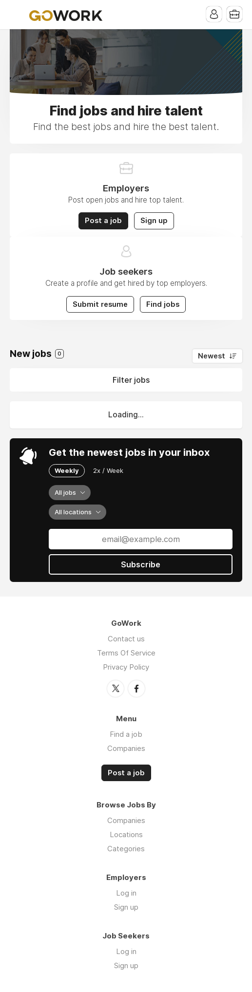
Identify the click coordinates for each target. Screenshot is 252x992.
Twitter (115, 688)
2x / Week (108, 470)
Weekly (67, 470)
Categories (126, 848)
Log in (126, 893)
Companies (126, 748)
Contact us (126, 638)
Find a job (126, 734)
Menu (17, 14)
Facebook (136, 688)
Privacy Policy (126, 667)
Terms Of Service (126, 652)
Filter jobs (131, 380)
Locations (126, 834)
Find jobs (162, 304)
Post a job (103, 220)
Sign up (154, 220)
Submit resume (100, 304)
